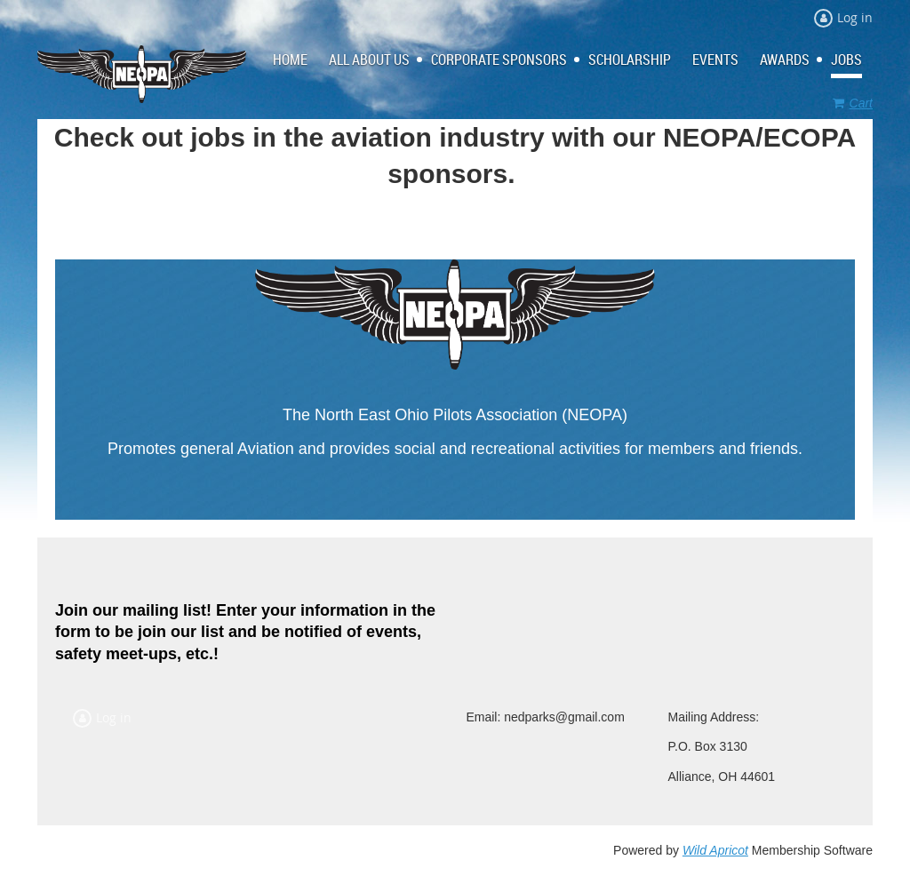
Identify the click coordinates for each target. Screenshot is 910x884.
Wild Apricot (715, 850)
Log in (855, 17)
